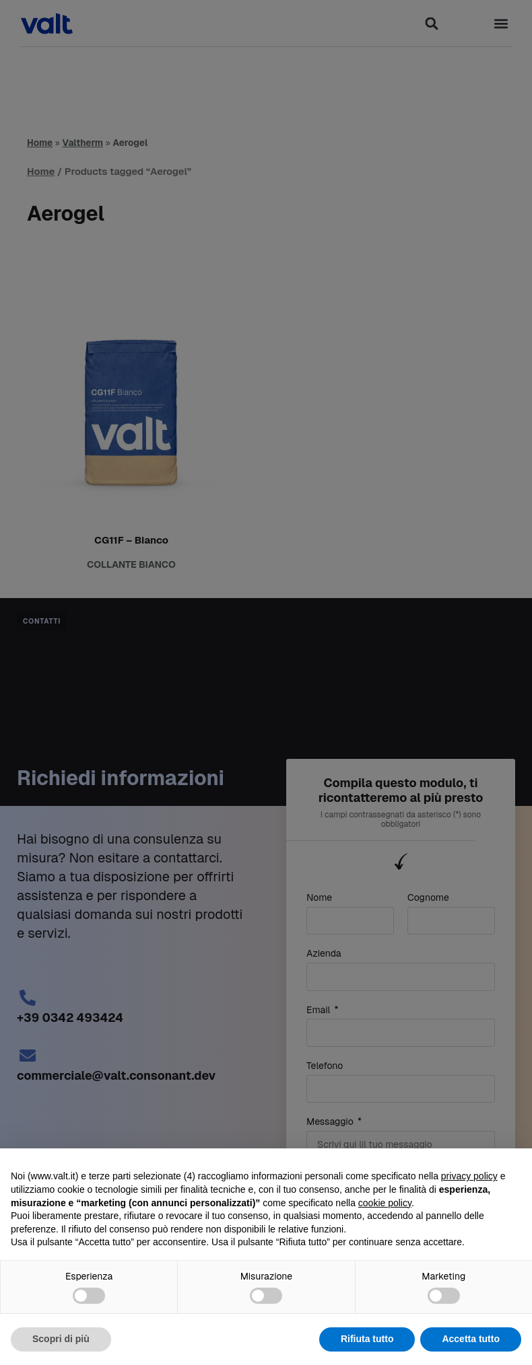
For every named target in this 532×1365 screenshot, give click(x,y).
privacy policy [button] (469, 1176)
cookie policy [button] (384, 1202)
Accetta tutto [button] (471, 1338)
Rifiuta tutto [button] (367, 1338)
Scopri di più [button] (61, 1338)
